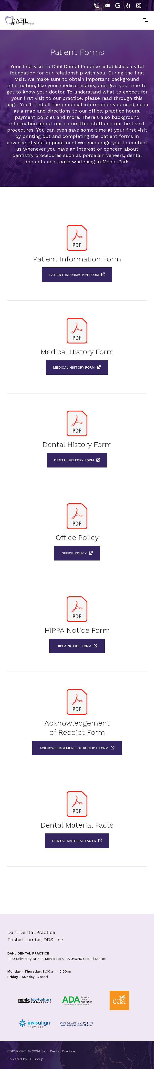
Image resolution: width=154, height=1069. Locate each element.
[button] (145, 20)
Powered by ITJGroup (25, 1059)
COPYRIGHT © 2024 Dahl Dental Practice (41, 1051)
